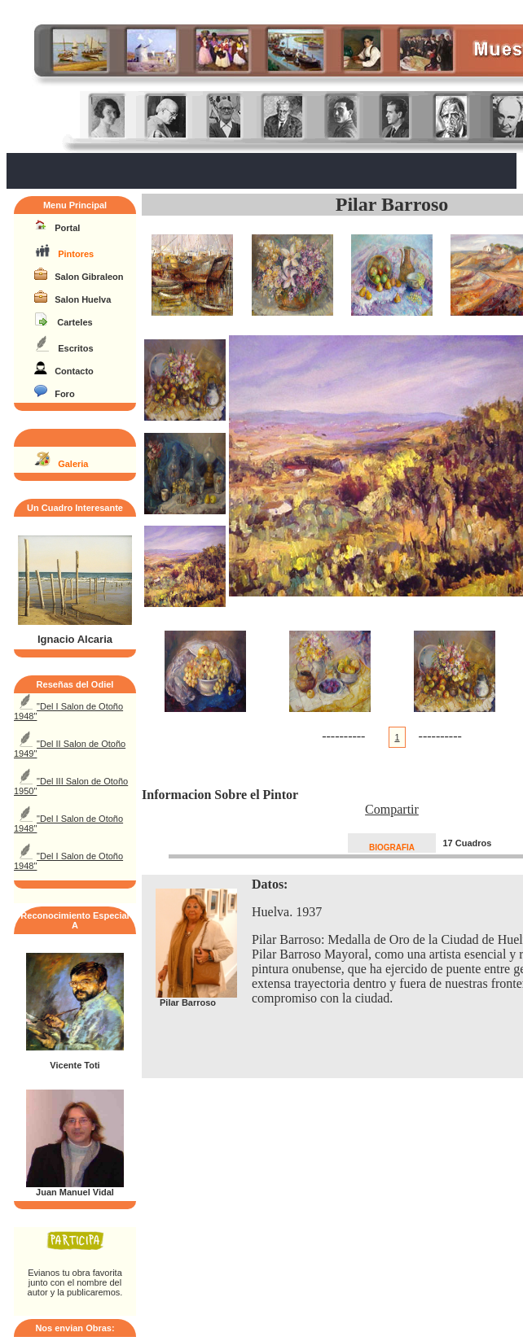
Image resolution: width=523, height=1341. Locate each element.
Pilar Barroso (392, 204)
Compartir (392, 809)
